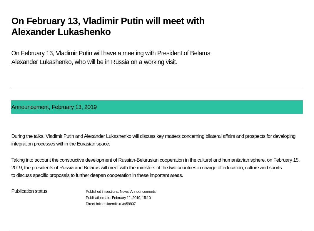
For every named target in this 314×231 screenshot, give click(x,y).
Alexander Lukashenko (107, 136)
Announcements (143, 191)
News (124, 191)
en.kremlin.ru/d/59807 (119, 204)
